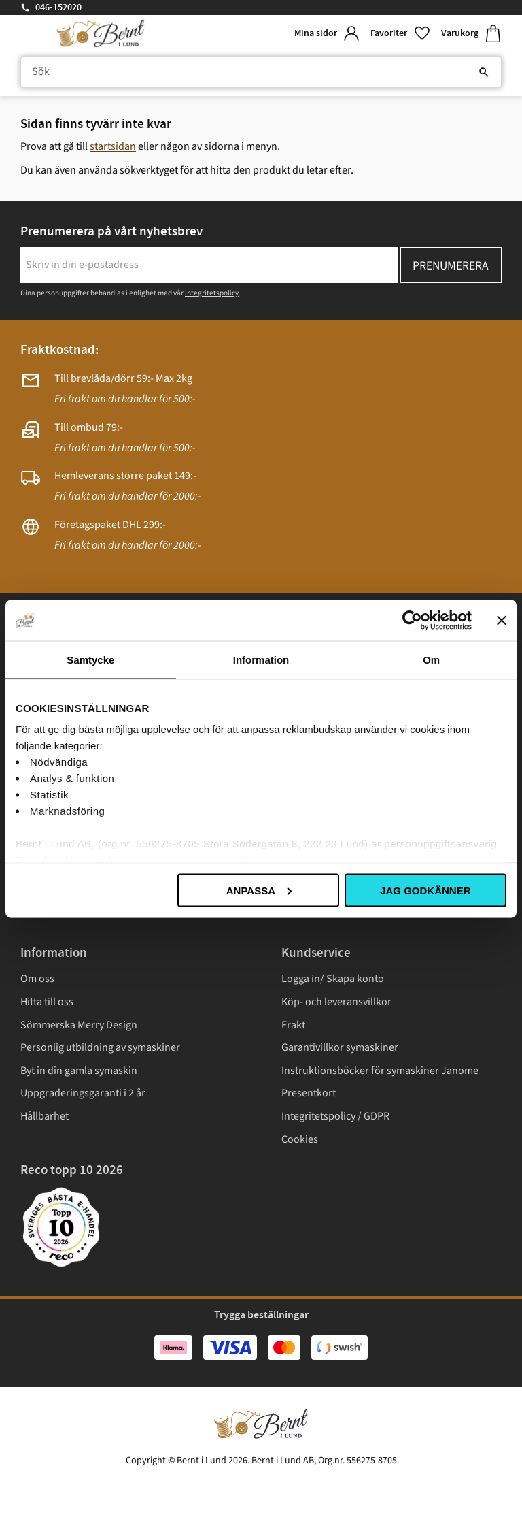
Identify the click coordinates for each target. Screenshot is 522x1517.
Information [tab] (261, 659)
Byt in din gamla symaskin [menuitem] (78, 1070)
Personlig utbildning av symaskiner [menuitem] (100, 1047)
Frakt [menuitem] (293, 1024)
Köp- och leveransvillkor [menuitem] (336, 1001)
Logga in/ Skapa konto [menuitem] (332, 978)
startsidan (113, 146)
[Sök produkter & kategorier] (261, 72)
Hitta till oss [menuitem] (46, 1001)
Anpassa (259, 890)
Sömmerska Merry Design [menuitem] (78, 1024)
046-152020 (58, 7)
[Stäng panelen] (501, 620)
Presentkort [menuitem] (308, 1093)
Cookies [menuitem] (299, 1139)
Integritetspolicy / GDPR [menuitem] (335, 1116)
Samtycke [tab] (90, 659)
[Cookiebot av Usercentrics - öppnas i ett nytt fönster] (412, 620)
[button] (400, 33)
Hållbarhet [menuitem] (44, 1116)
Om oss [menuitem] (37, 978)
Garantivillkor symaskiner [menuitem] (339, 1047)
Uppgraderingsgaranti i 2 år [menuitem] (82, 1093)
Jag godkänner (425, 890)
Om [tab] (431, 659)
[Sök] (484, 72)
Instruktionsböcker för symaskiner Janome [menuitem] (379, 1070)
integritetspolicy (212, 293)
